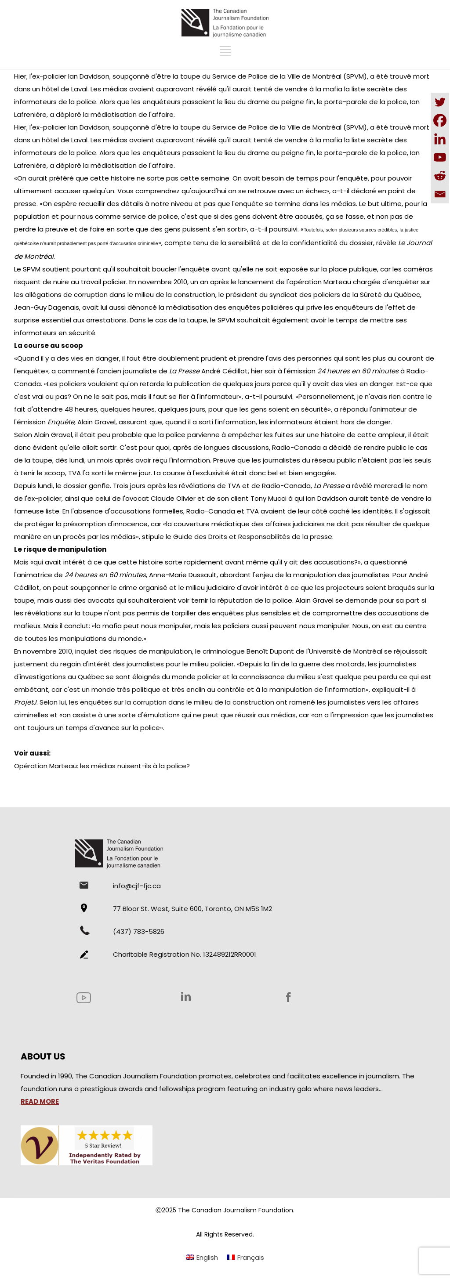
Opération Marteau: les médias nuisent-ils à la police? (102, 765)
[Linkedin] (440, 139)
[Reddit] (440, 175)
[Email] (440, 194)
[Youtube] (440, 157)
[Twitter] (440, 102)
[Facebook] (440, 120)
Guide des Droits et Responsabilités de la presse (252, 536)
